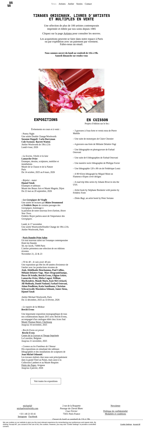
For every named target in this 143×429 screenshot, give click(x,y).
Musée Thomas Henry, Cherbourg (36, 322)
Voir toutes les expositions (46, 381)
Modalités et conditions (115, 414)
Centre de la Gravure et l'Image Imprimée (40, 335)
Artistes (67, 33)
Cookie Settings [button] (126, 424)
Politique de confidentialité (115, 411)
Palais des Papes (28, 365)
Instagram (22, 416)
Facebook (33, 416)
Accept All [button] (136, 424)
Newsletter (115, 405)
